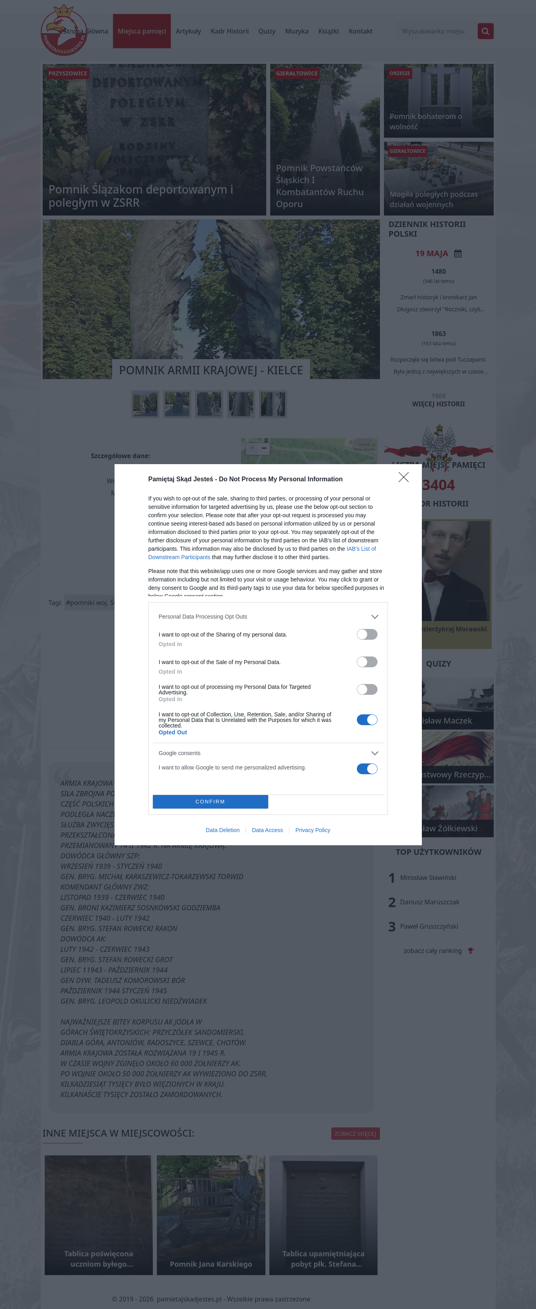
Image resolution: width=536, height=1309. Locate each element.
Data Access (267, 830)
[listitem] (268, 617)
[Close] (406, 479)
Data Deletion (223, 830)
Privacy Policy (312, 830)
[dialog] (268, 654)
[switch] (367, 634)
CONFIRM (210, 802)
